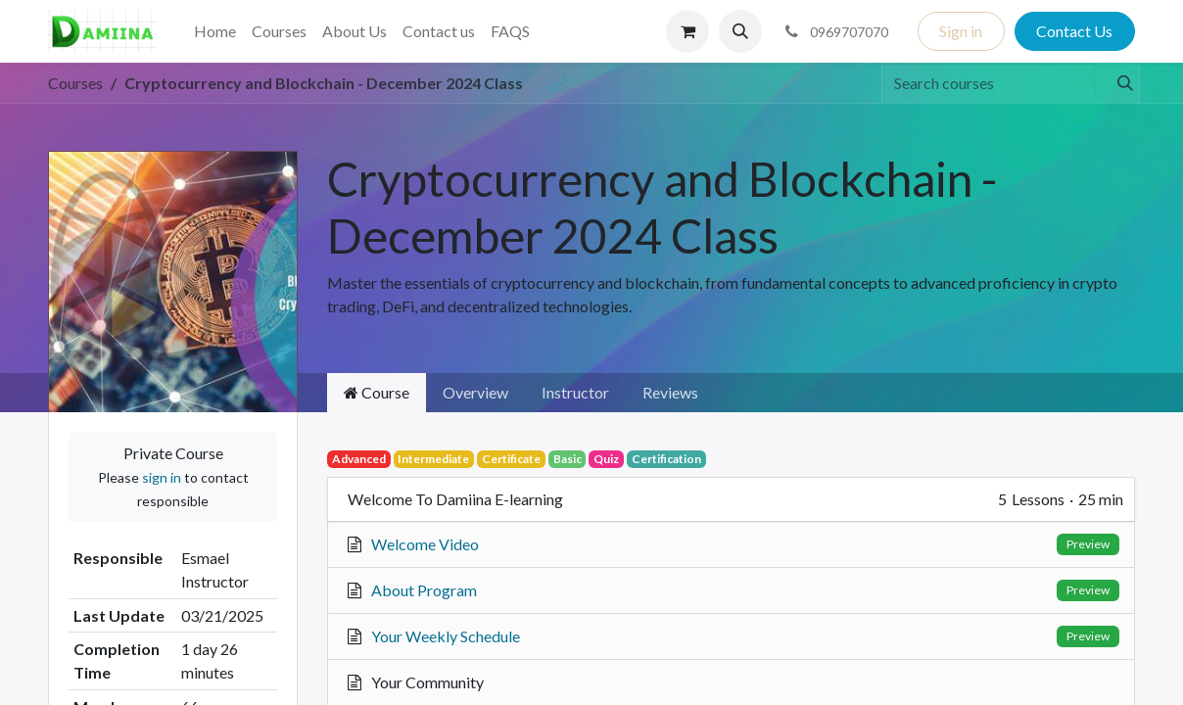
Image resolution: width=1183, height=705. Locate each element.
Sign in (960, 31)
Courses (75, 82)
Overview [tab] (475, 392)
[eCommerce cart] (687, 31)
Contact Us (1074, 31)
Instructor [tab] (575, 392)
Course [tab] (376, 392)
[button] (740, 31)
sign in (161, 477)
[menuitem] (215, 31)
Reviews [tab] (670, 392)
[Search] (1117, 83)
